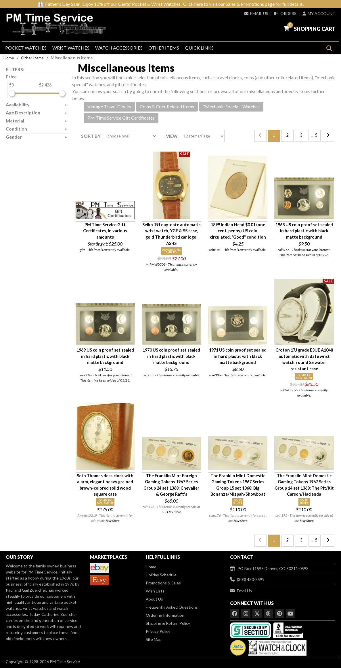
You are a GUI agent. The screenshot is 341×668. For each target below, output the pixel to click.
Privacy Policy (158, 631)
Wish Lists (155, 590)
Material (15, 120)
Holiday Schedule (161, 574)
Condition (16, 128)
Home (8, 57)
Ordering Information (165, 615)
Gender (14, 136)
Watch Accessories (119, 47)
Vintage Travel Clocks (109, 106)
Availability (18, 104)
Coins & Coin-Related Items (167, 106)
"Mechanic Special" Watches (231, 106)
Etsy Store (113, 520)
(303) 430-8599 (247, 579)
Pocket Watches (26, 47)
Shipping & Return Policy (168, 623)
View (172, 136)
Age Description (23, 112)
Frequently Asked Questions (172, 607)
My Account (318, 13)
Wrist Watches (70, 47)
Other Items (163, 47)
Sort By (91, 136)
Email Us (256, 13)
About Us (154, 599)
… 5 (314, 135)
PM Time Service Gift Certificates (121, 117)
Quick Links (199, 47)
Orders (285, 13)
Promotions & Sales (163, 582)
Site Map (154, 639)
